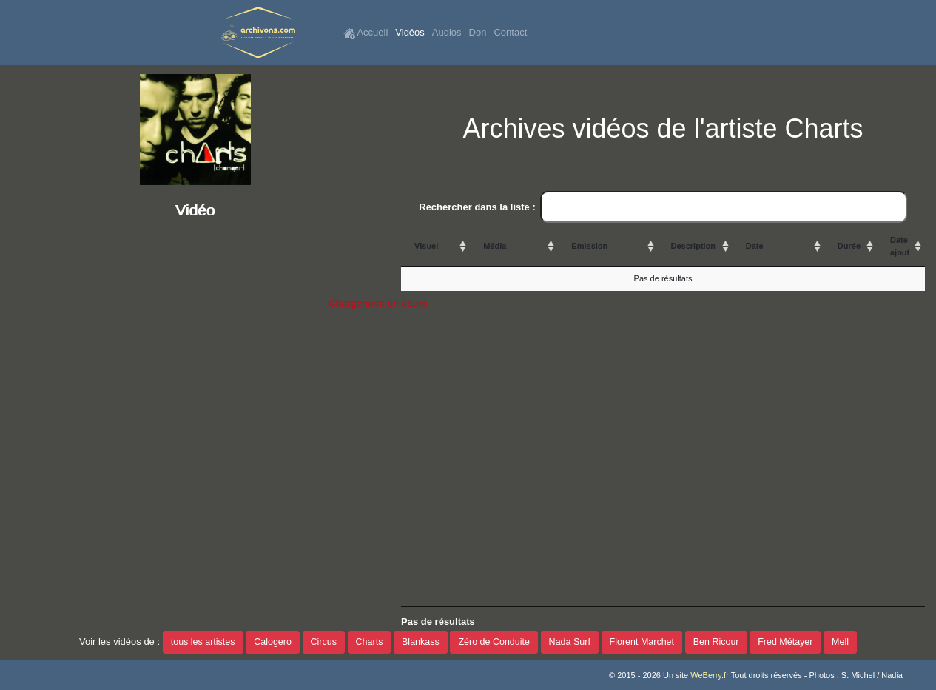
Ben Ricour (716, 642)
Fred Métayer (785, 642)
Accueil (365, 33)
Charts (369, 642)
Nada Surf (569, 642)
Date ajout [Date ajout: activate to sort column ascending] (899, 246)
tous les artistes (203, 642)
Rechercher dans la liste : (663, 207)
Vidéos (410, 32)
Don (478, 32)
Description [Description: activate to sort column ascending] (693, 245)
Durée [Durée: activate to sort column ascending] (849, 245)
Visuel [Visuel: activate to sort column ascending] (426, 245)
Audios (447, 32)
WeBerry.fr (709, 675)
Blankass (421, 642)
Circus (324, 642)
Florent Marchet (642, 642)
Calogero (273, 642)
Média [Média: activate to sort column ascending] (494, 245)
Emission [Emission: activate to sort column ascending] (589, 245)
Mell (840, 642)
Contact (510, 32)
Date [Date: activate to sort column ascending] (755, 245)
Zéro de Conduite (494, 642)
